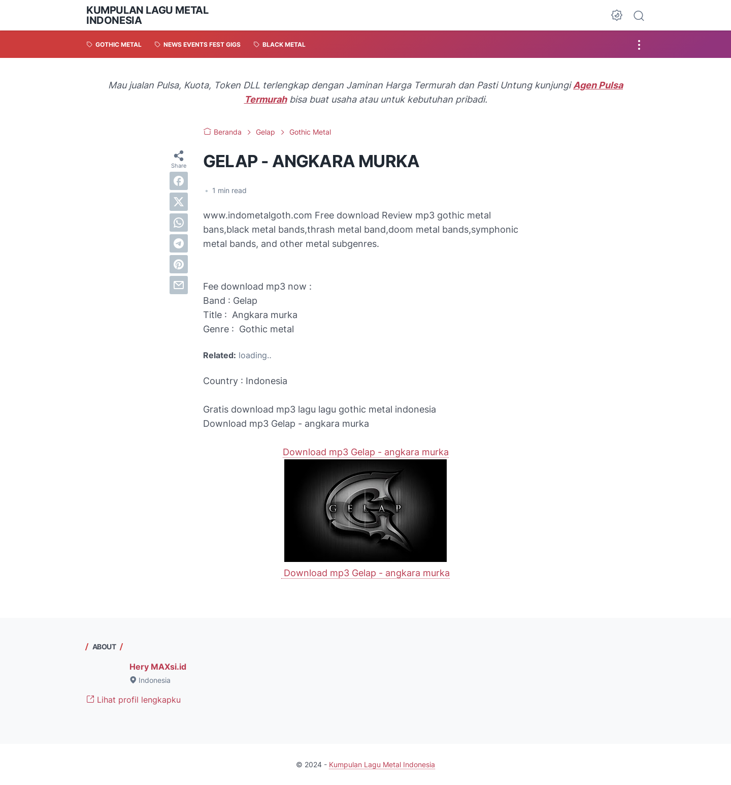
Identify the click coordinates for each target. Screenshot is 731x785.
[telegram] (179, 243)
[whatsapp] (179, 222)
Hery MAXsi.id (157, 667)
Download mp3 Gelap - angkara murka (366, 452)
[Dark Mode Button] (617, 15)
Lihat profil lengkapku (133, 700)
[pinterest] (179, 264)
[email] (179, 285)
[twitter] (179, 202)
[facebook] (179, 181)
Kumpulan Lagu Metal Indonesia (147, 15)
